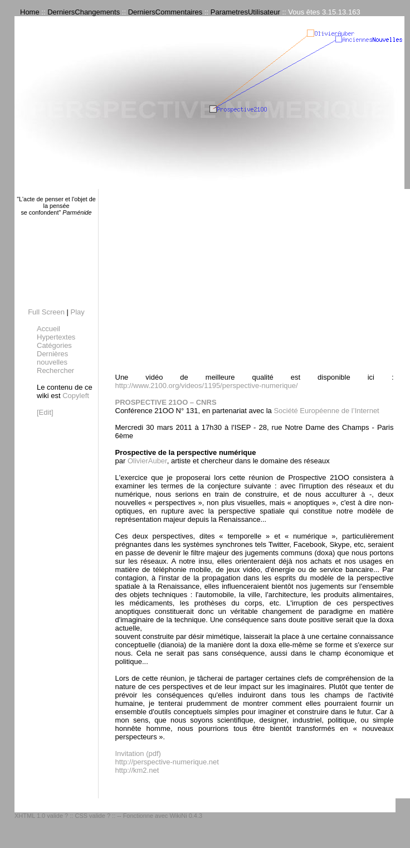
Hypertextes (56, 337)
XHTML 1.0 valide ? (41, 815)
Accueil (48, 328)
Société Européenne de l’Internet (326, 410)
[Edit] (45, 412)
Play (78, 312)
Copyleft (75, 395)
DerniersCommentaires (165, 12)
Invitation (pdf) (138, 753)
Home (30, 12)
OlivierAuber (147, 461)
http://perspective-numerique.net (167, 762)
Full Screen (46, 312)
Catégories (54, 345)
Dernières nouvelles (52, 358)
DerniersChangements (83, 12)
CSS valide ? (92, 815)
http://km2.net (137, 770)
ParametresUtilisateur (245, 12)
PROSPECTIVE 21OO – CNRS (166, 402)
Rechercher (55, 370)
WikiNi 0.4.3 (185, 815)
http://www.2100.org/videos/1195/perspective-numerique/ (206, 385)
